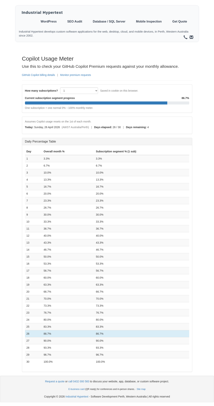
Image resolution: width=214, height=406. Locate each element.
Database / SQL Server (109, 21)
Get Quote (179, 21)
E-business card (76, 389)
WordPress (49, 21)
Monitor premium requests (75, 74)
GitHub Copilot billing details (38, 74)
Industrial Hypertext (42, 12)
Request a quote (55, 381)
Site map (141, 389)
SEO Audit (74, 21)
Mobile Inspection (149, 21)
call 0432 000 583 (78, 381)
